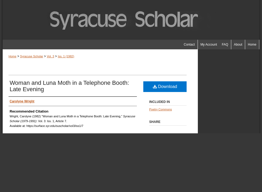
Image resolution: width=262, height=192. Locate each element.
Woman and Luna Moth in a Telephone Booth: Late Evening (69, 86)
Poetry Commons (160, 109)
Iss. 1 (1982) (66, 56)
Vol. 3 (50, 56)
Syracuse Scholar (31, 56)
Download (165, 86)
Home (12, 56)
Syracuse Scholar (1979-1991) (131, 20)
